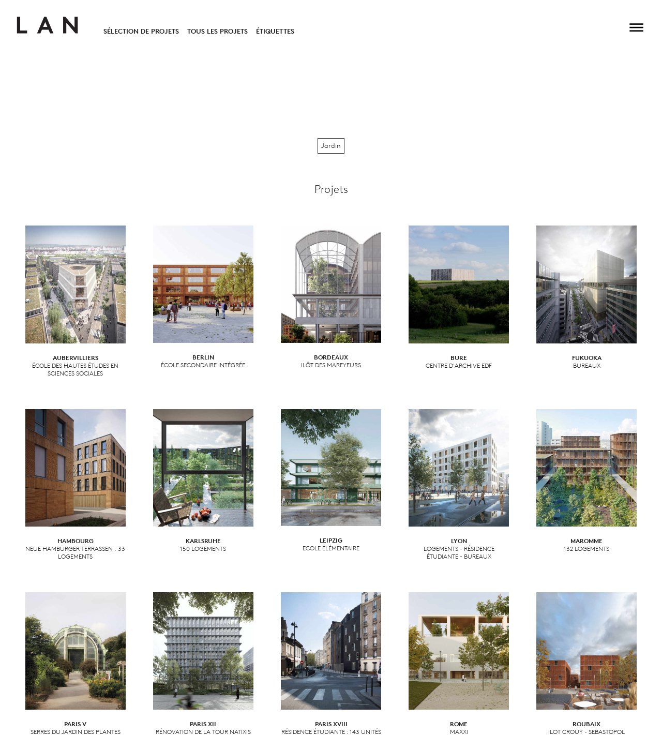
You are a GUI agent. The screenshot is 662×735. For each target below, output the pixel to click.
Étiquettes (275, 31)
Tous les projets (217, 31)
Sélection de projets (141, 31)
